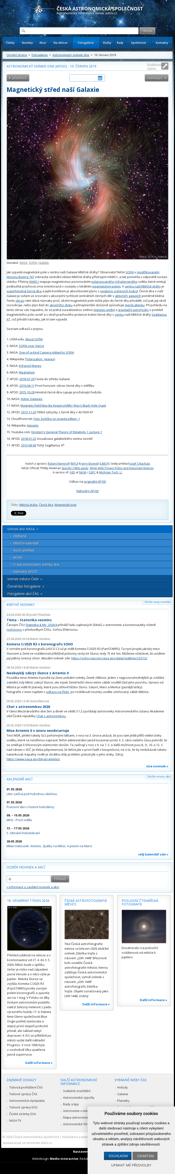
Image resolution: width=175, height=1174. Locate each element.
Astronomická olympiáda (27, 1100)
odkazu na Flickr (57, 692)
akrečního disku (61, 305)
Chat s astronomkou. (51, 716)
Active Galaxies (32, 399)
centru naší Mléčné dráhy (143, 286)
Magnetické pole (66, 505)
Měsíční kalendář (26, 543)
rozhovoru (14, 629)
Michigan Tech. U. (110, 472)
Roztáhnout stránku (154, 66)
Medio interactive (64, 1158)
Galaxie (122, 1094)
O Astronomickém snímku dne (36, 564)
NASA (23, 263)
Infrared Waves (30, 366)
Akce (42, 43)
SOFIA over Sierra (31, 346)
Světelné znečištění (76, 1091)
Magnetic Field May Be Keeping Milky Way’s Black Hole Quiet (63, 405)
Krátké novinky (21, 604)
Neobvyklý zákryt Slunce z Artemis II (38, 673)
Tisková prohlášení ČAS (26, 1087)
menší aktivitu (135, 305)
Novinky (27, 43)
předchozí (20, 78)
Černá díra (46, 505)
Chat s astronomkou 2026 (28, 706)
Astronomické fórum (77, 1124)
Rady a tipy (71, 1104)
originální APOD (95, 481)
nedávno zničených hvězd (119, 291)
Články (10, 43)
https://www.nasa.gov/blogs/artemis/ (33, 759)
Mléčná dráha (28, 505)
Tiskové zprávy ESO (23, 1107)
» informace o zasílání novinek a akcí (33, 887)
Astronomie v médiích (78, 1111)
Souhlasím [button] (118, 1156)
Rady (120, 43)
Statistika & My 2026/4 (41, 625)
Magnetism (27, 372)
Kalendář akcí (19, 779)
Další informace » (39, 1063)
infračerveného (126, 281)
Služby (107, 43)
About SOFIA (34, 339)
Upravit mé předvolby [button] (131, 1165)
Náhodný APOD (88, 491)
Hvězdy (122, 1087)
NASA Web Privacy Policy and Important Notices (122, 468)
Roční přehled (23, 550)
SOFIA (33, 263)
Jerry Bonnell (90, 464)
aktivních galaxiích (128, 296)
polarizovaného (102, 281)
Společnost (138, 43)
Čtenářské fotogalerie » (25, 586)
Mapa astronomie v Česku (82, 1117)
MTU (74, 464)
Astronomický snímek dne (70, 55)
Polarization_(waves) (40, 359)
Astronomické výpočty (78, 1097)
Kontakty (162, 43)
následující (154, 78)
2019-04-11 (26, 385)
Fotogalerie (86, 43)
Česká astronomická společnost (36, 1137)
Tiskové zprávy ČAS (23, 1094)
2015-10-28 (26, 392)
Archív (17, 557)
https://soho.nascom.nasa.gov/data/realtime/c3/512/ (109, 658)
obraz (20, 300)
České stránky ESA (22, 1114)
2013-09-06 (28, 445)
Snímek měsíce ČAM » (24, 579)
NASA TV (15, 1120)
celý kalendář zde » (153, 854)
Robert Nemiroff (59, 464)
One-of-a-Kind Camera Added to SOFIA (46, 352)
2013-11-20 (28, 412)
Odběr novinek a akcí (26, 867)
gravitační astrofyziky (133, 310)
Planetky (123, 1100)
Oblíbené (20, 536)
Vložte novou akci (159, 776)
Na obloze (61, 43)
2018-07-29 (26, 379)
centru (119, 314)
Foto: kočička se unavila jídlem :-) (57, 419)
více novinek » (157, 766)
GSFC (92, 472)
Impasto (32, 425)
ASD (72, 472)
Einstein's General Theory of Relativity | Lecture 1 (66, 432)
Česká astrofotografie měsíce (85, 902)
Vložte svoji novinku (158, 602)
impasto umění (104, 310)
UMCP (104, 464)
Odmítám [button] (145, 1156)
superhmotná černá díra (24, 291)
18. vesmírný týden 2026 (28, 900)
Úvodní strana (17, 55)
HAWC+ (34, 281)
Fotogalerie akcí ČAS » (24, 593)
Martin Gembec (40, 639)
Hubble (43, 263)
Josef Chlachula (140, 464)
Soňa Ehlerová (39, 701)
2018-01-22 (28, 438)
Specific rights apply (75, 468)
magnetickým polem (106, 286)
